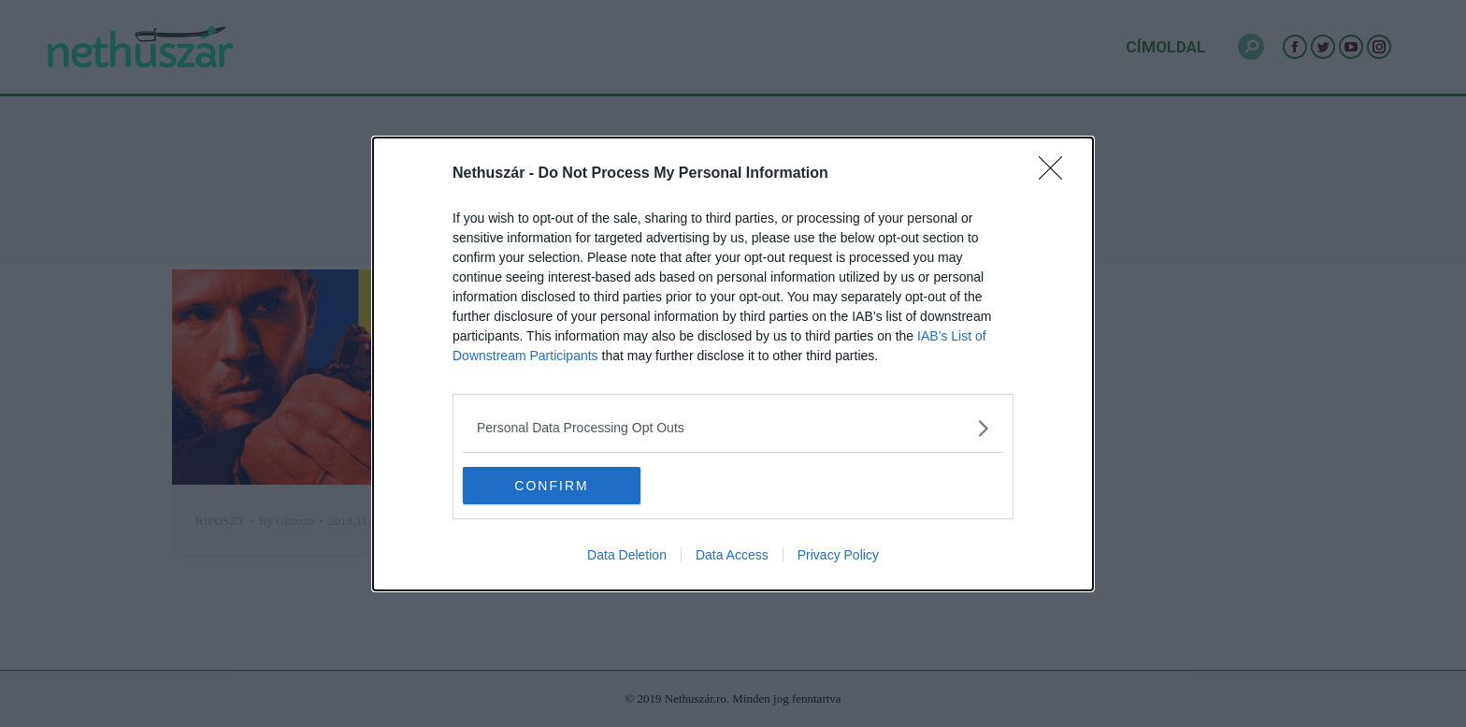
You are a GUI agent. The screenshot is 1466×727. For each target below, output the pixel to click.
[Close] (1056, 173)
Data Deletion (627, 554)
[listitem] (733, 427)
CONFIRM (551, 484)
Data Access (732, 554)
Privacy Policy (838, 554)
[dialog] (733, 363)
